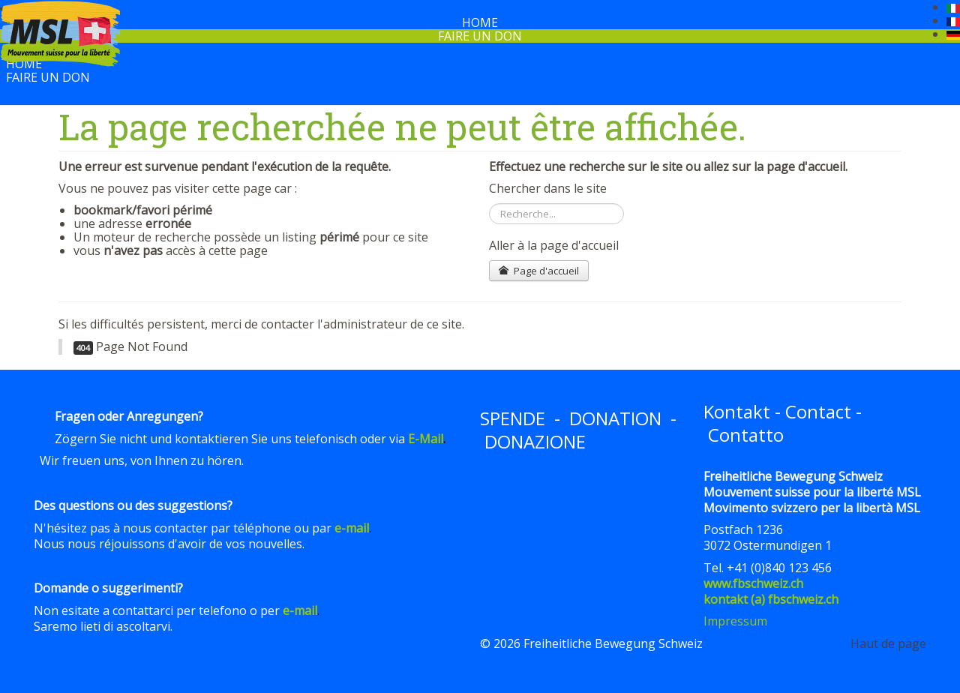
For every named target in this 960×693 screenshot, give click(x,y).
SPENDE (512, 418)
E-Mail (425, 438)
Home (24, 63)
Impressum (735, 621)
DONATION (615, 418)
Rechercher (489, 203)
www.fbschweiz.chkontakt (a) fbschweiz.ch (771, 591)
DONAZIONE (535, 441)
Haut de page (888, 643)
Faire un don (480, 36)
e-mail (351, 528)
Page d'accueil (539, 271)
